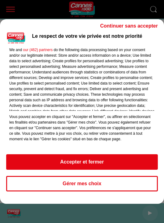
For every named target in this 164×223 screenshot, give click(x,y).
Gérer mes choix (82, 183)
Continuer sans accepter (129, 25)
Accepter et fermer (82, 161)
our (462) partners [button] (38, 50)
